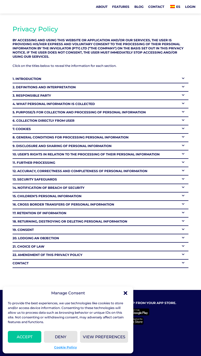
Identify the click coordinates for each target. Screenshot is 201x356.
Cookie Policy (65, 347)
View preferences (104, 336)
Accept (25, 336)
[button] (125, 293)
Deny (60, 336)
